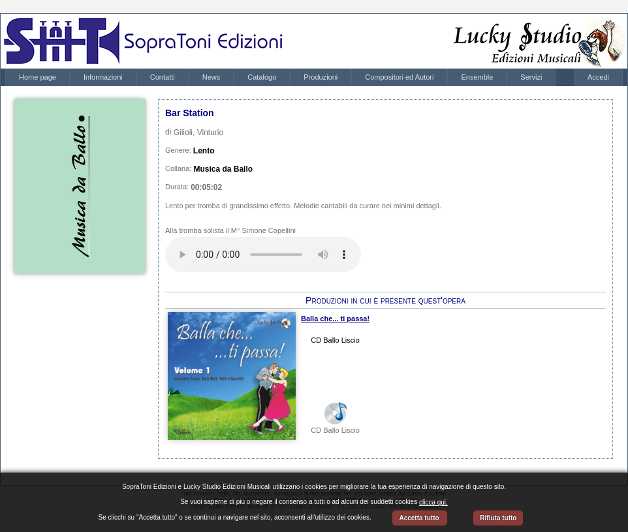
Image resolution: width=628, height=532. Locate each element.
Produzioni (321, 77)
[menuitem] (37, 77)
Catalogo (261, 77)
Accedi (598, 77)
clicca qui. (433, 502)
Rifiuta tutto (498, 518)
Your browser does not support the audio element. (263, 254)
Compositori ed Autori (399, 77)
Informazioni (103, 77)
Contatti (162, 77)
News (211, 77)
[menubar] (280, 77)
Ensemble (477, 77)
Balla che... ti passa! (335, 318)
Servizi (531, 77)
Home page (37, 77)
